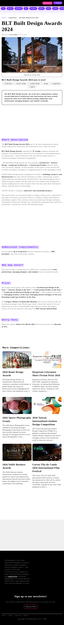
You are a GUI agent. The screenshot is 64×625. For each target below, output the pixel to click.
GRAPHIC (19, 8)
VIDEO (55, 8)
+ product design (34, 83)
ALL (3, 8)
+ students (32, 86)
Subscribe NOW (30, 606)
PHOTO (41, 8)
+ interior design (20, 83)
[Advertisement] (32, 118)
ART (26, 8)
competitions (12, 576)
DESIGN (10, 8)
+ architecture (7, 83)
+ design (45, 83)
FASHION (33, 8)
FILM (48, 8)
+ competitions (55, 83)
